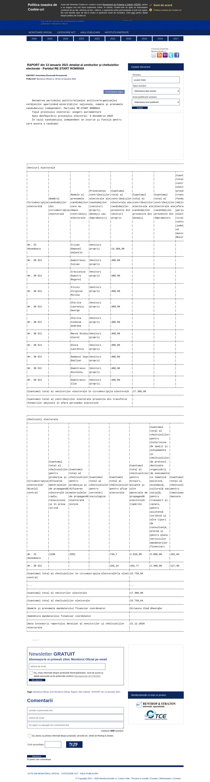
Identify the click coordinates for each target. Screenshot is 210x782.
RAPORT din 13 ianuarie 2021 (105, 692)
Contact (177, 778)
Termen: (136, 74)
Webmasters (166, 778)
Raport (74, 692)
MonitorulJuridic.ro (108, 778)
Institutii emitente (117, 32)
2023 (81, 38)
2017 (175, 38)
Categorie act (66, 32)
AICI (133, 13)
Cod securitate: (36, 744)
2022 (97, 38)
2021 (112, 38)
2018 (160, 38)
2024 (65, 38)
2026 (34, 38)
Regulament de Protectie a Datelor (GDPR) (122, 4)
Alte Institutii (84, 692)
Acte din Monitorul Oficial (44, 773)
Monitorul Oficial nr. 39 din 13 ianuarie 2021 (56, 79)
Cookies (154, 778)
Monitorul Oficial (40, 692)
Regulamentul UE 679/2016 (87, 676)
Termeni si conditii (140, 778)
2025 (49, 38)
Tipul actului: (139, 85)
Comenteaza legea (114, 92)
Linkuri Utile (124, 778)
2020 (128, 38)
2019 (144, 38)
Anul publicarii (90, 32)
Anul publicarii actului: (144, 97)
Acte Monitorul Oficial (60, 692)
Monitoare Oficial (40, 32)
